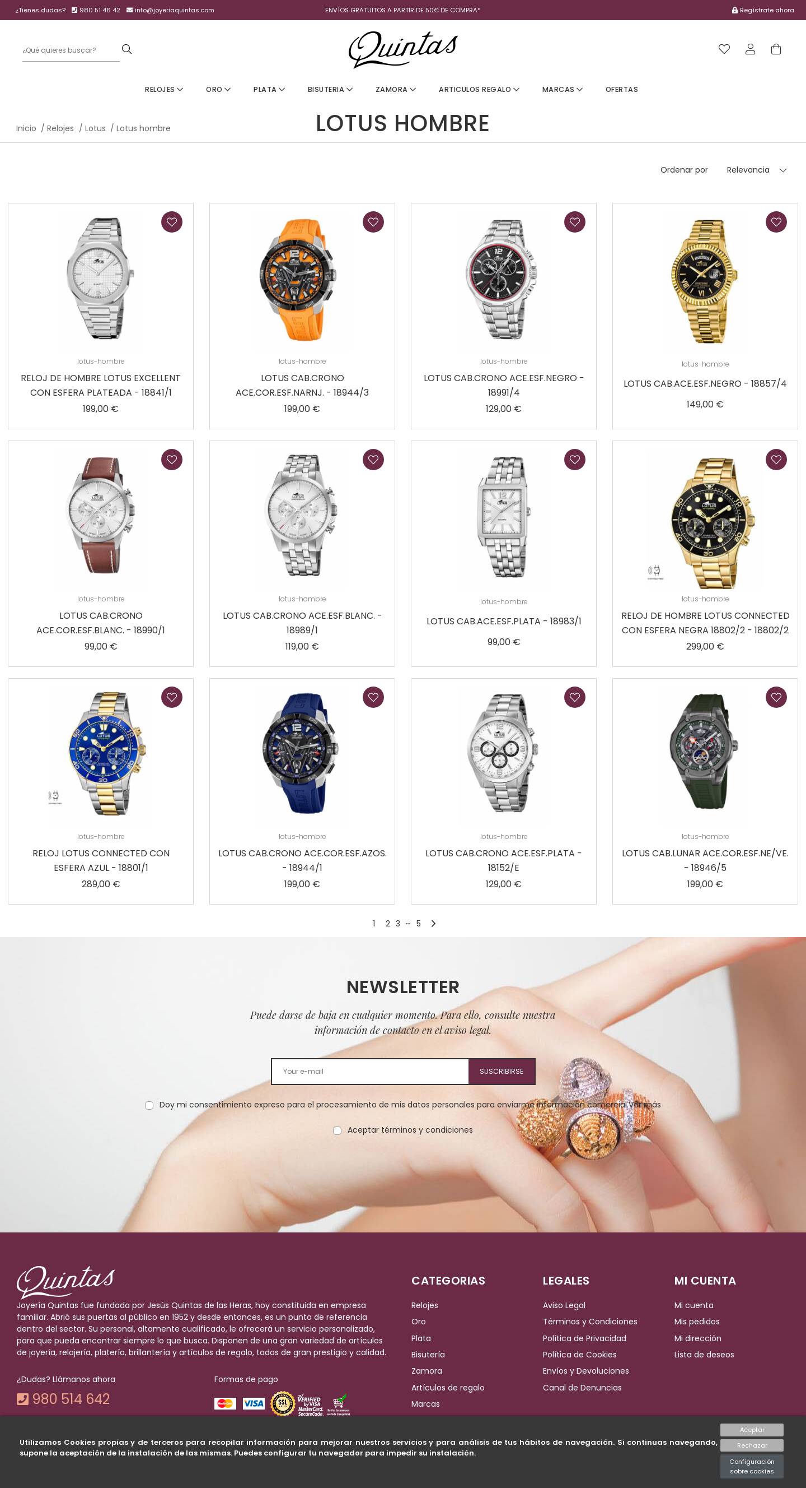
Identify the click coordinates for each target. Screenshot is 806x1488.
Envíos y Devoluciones (586, 1371)
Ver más (645, 1104)
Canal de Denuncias (582, 1387)
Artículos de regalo (448, 1387)
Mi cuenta (694, 1305)
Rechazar (752, 1445)
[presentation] (403, 1171)
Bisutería (428, 1354)
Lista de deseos (704, 1354)
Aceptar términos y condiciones (410, 1129)
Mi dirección (697, 1338)
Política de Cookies (580, 1354)
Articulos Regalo (479, 89)
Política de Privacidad (584, 1338)
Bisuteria (330, 89)
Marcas (562, 89)
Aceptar (752, 1429)
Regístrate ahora (763, 10)
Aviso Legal (564, 1305)
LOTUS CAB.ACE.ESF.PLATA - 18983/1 (504, 621)
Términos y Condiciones (590, 1322)
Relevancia (748, 169)
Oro (218, 89)
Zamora (396, 89)
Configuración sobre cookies (752, 1466)
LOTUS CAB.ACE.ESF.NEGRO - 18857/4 (705, 383)
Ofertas (622, 89)
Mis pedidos (697, 1322)
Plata (269, 89)
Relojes (164, 89)
